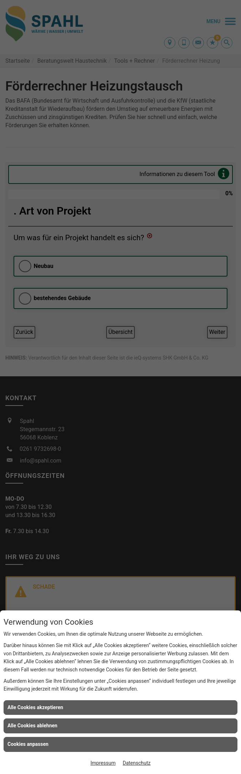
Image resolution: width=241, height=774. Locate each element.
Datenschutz (136, 763)
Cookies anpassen (27, 744)
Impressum (103, 763)
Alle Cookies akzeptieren (35, 707)
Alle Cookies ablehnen (32, 725)
